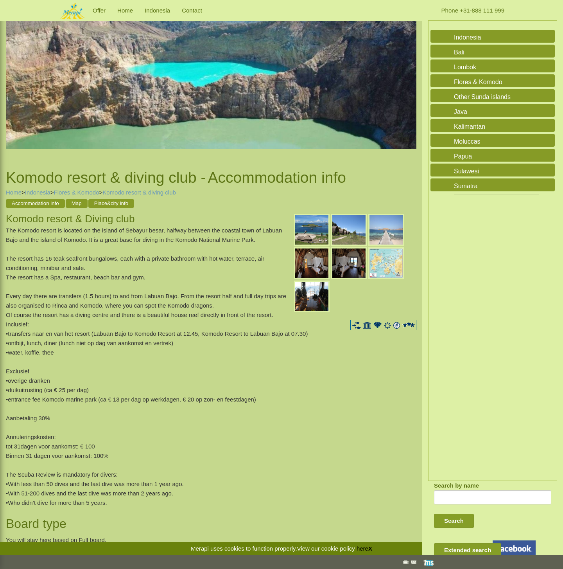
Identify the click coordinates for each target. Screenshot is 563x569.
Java (460, 111)
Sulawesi (466, 171)
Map (77, 203)
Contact (192, 10)
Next (408, 86)
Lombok (465, 67)
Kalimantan (469, 126)
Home (125, 10)
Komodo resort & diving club (139, 192)
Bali (459, 52)
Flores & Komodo (76, 192)
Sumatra (465, 186)
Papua (463, 156)
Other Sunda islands (482, 97)
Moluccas (467, 141)
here (362, 548)
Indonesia (157, 10)
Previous (14, 86)
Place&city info (111, 203)
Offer (99, 10)
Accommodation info (35, 203)
